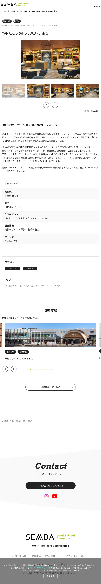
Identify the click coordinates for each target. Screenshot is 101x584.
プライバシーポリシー (77, 556)
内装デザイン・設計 (12, 25)
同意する (50, 576)
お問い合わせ (19, 556)
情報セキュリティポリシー (46, 556)
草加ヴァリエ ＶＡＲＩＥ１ (19, 358)
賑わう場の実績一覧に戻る (18, 421)
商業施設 (23, 352)
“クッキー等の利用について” (40, 568)
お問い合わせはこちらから (50, 485)
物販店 (17, 21)
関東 (55, 25)
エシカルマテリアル (43, 25)
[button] (5, 369)
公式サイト (10, 183)
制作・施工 (27, 25)
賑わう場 (7, 21)
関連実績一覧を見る (50, 387)
